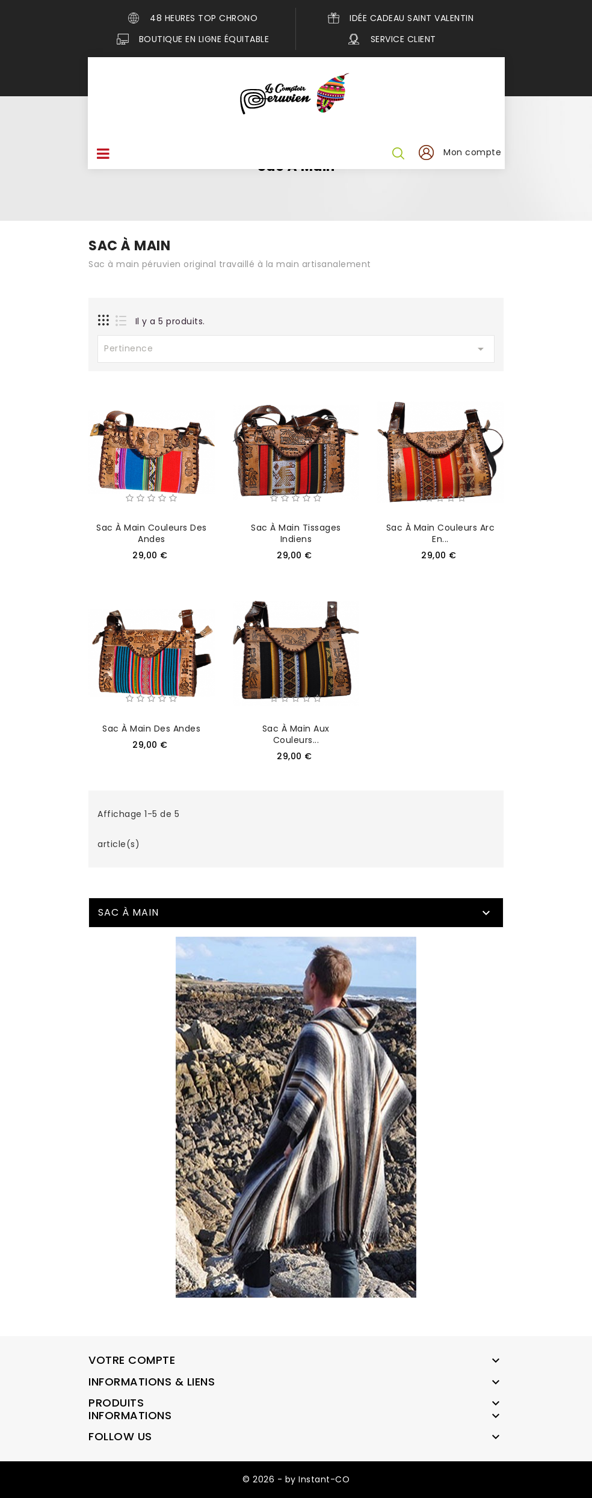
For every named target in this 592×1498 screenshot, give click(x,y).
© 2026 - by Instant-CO (296, 1479)
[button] (426, 153)
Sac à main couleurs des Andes (151, 533)
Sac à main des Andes (151, 729)
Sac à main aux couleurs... (296, 734)
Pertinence (296, 349)
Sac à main (128, 912)
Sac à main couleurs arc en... (440, 533)
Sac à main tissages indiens (296, 533)
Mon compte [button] (473, 152)
